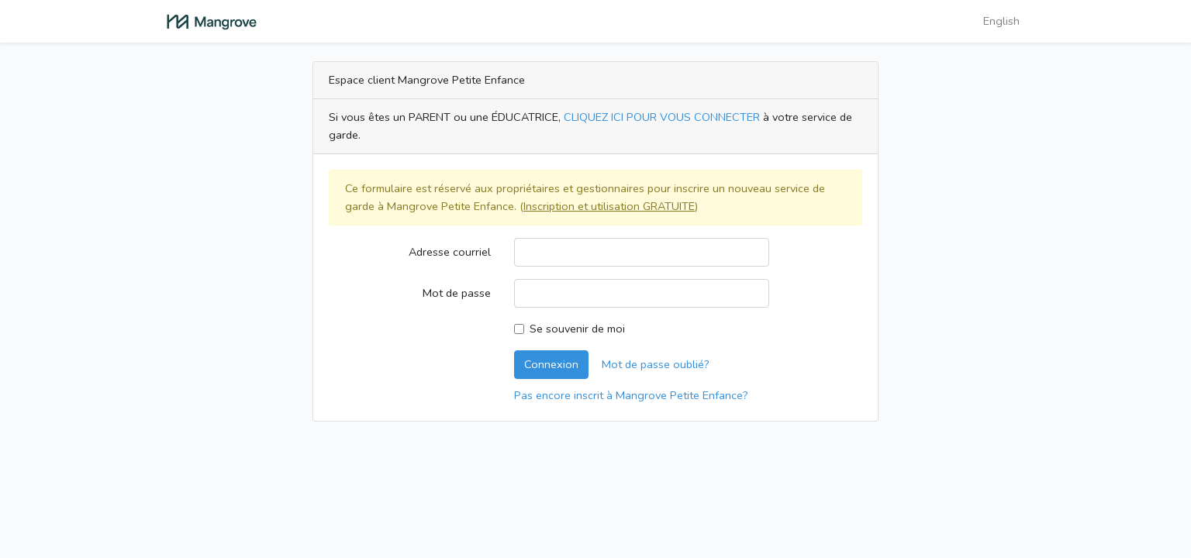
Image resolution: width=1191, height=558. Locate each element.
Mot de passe (457, 293)
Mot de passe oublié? (655, 364)
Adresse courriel (450, 252)
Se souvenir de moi (577, 328)
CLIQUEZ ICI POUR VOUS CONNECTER (662, 117)
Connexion (551, 364)
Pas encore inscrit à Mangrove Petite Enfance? (631, 395)
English (1001, 21)
